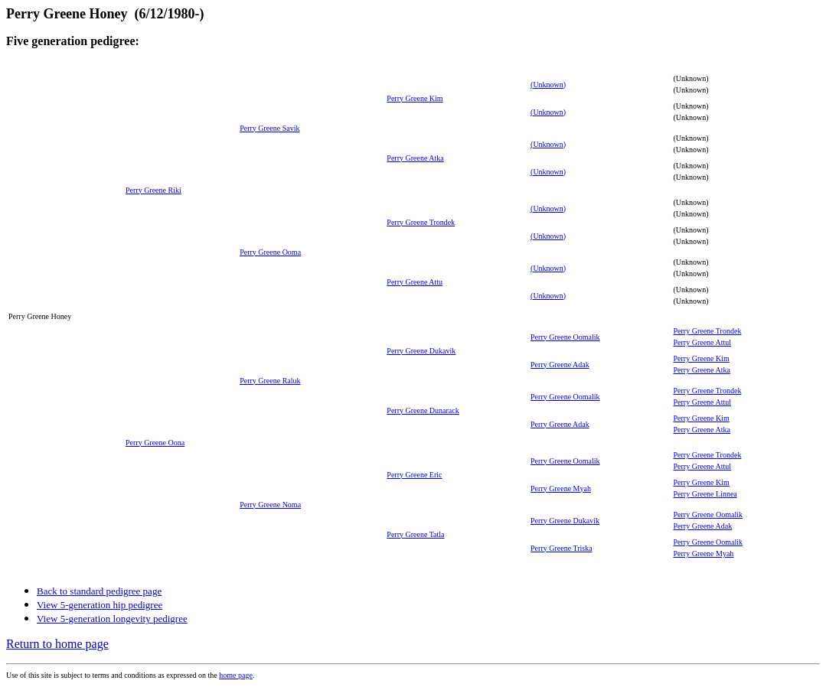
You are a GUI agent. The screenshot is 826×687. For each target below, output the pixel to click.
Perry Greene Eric (414, 474)
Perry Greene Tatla (415, 534)
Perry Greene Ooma (270, 252)
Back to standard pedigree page (99, 591)
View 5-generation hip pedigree (99, 604)
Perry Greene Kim (414, 98)
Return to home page (57, 643)
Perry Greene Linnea (705, 494)
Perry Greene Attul (703, 342)
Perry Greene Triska (562, 548)
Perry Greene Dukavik (421, 351)
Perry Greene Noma (270, 504)
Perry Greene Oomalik (565, 337)
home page (236, 675)
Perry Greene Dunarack (423, 410)
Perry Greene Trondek (421, 222)
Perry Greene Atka (415, 158)
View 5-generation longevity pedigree (112, 618)
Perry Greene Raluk (270, 380)
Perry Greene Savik (269, 128)
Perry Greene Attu (414, 282)
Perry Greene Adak (560, 364)
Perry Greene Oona (155, 442)
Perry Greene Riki (153, 190)
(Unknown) (548, 84)
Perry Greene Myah (561, 488)
